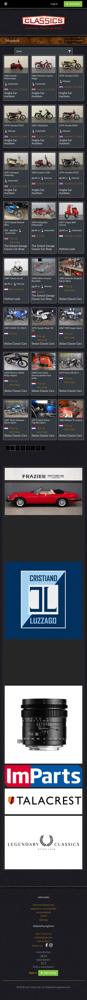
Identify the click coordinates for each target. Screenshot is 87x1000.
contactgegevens (43, 937)
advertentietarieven (43, 905)
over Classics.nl (43, 933)
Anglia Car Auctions (10, 94)
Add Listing (48, 972)
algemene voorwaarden (43, 908)
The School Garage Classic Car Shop (15, 247)
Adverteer (73, 3)
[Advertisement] (43, 538)
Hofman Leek (67, 249)
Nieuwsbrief (43, 941)
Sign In (33, 973)
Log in (54, 4)
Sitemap (43, 920)
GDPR (43, 916)
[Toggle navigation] (5, 3)
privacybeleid (43, 912)
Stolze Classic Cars (70, 299)
